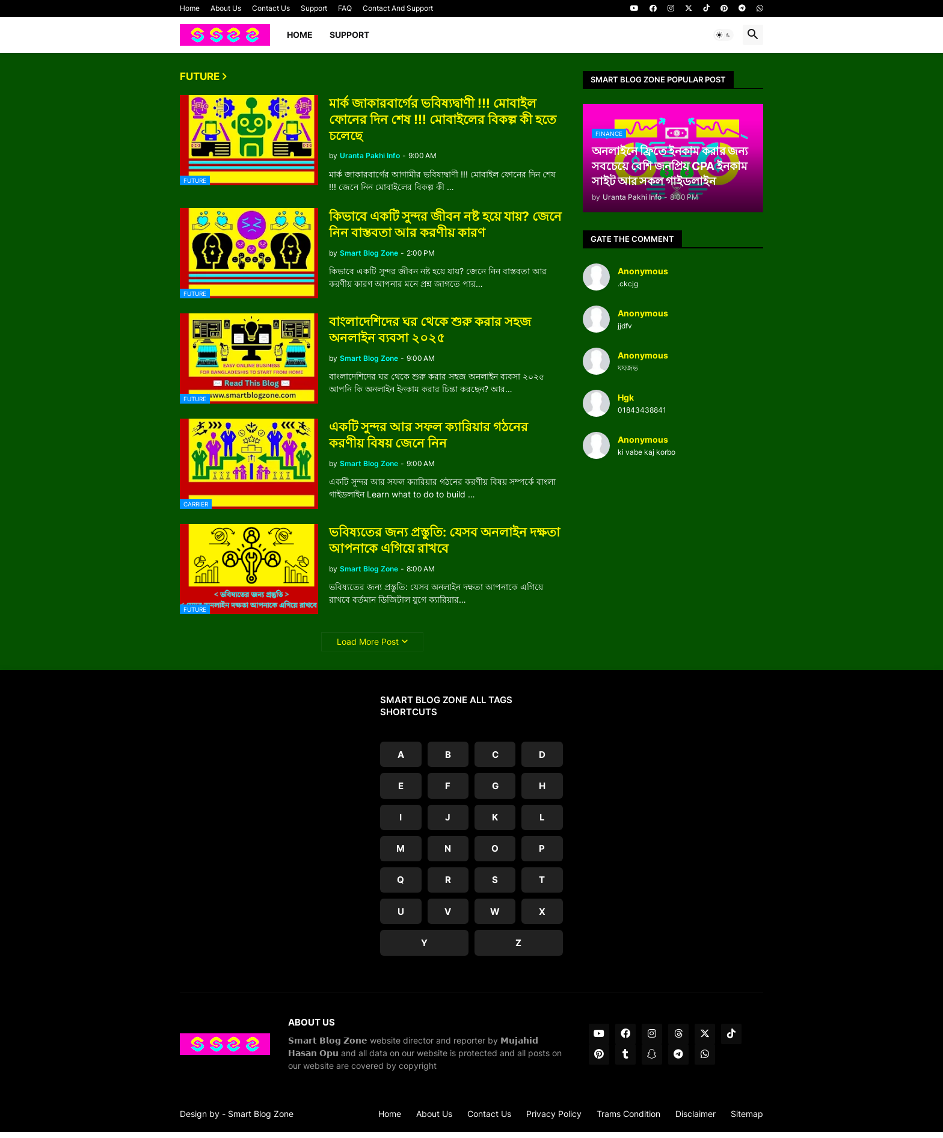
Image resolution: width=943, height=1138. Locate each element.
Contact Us (271, 8)
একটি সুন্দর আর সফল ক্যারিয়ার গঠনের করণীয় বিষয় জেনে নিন (428, 435)
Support (314, 8)
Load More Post (368, 641)
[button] (723, 35)
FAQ (345, 8)
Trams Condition (628, 1120)
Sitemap (747, 1120)
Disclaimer (695, 1120)
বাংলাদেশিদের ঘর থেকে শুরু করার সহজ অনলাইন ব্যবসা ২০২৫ (430, 329)
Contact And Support (398, 8)
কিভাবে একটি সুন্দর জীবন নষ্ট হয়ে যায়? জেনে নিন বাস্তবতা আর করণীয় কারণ (445, 224)
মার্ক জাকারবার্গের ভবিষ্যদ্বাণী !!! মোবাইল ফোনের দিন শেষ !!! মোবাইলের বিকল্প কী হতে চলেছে (442, 120)
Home (190, 8)
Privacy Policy (554, 1120)
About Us (225, 8)
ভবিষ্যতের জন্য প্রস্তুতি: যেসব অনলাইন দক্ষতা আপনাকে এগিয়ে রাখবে (444, 540)
